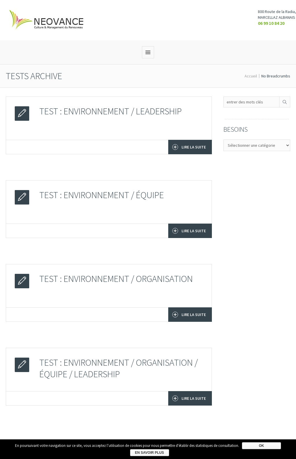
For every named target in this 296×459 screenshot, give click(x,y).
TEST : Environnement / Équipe (101, 195)
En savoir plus (149, 453)
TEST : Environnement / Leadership (110, 111)
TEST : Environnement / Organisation (116, 279)
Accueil (251, 76)
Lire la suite (189, 147)
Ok (261, 446)
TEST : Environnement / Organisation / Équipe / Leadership (118, 368)
